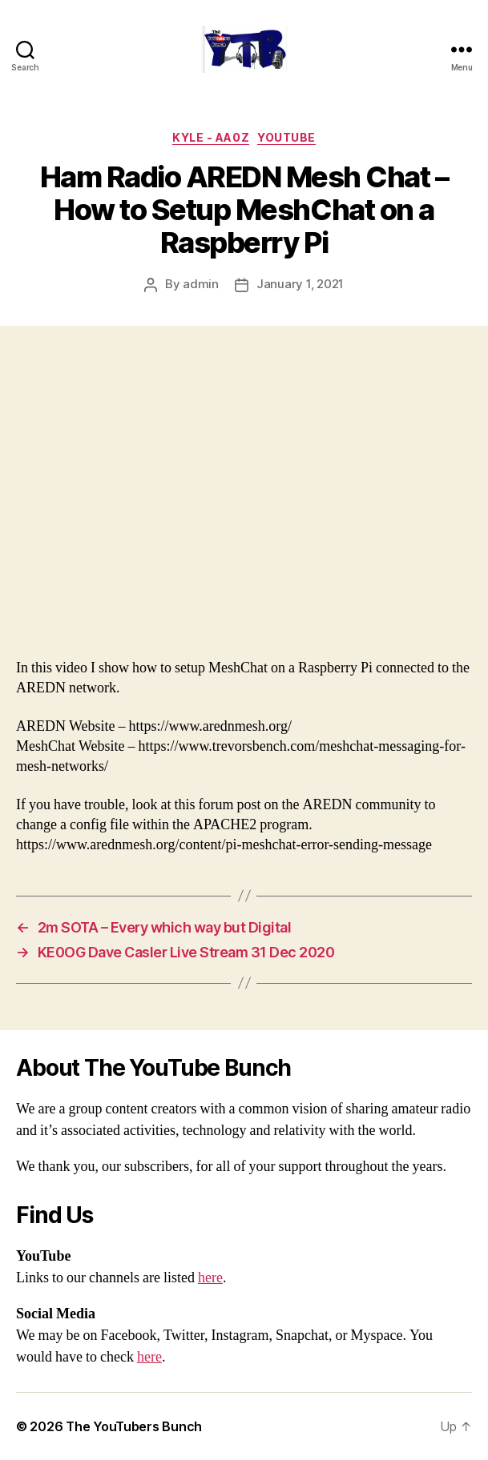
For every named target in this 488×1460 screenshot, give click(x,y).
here (210, 1278)
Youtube (286, 137)
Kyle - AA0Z (210, 137)
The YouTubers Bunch (134, 1426)
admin (201, 283)
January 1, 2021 (300, 283)
